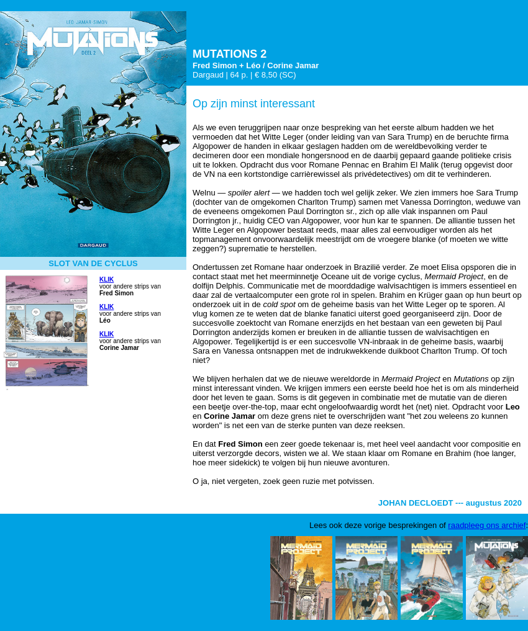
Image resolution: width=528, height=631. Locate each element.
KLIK (106, 279)
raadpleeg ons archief (487, 525)
